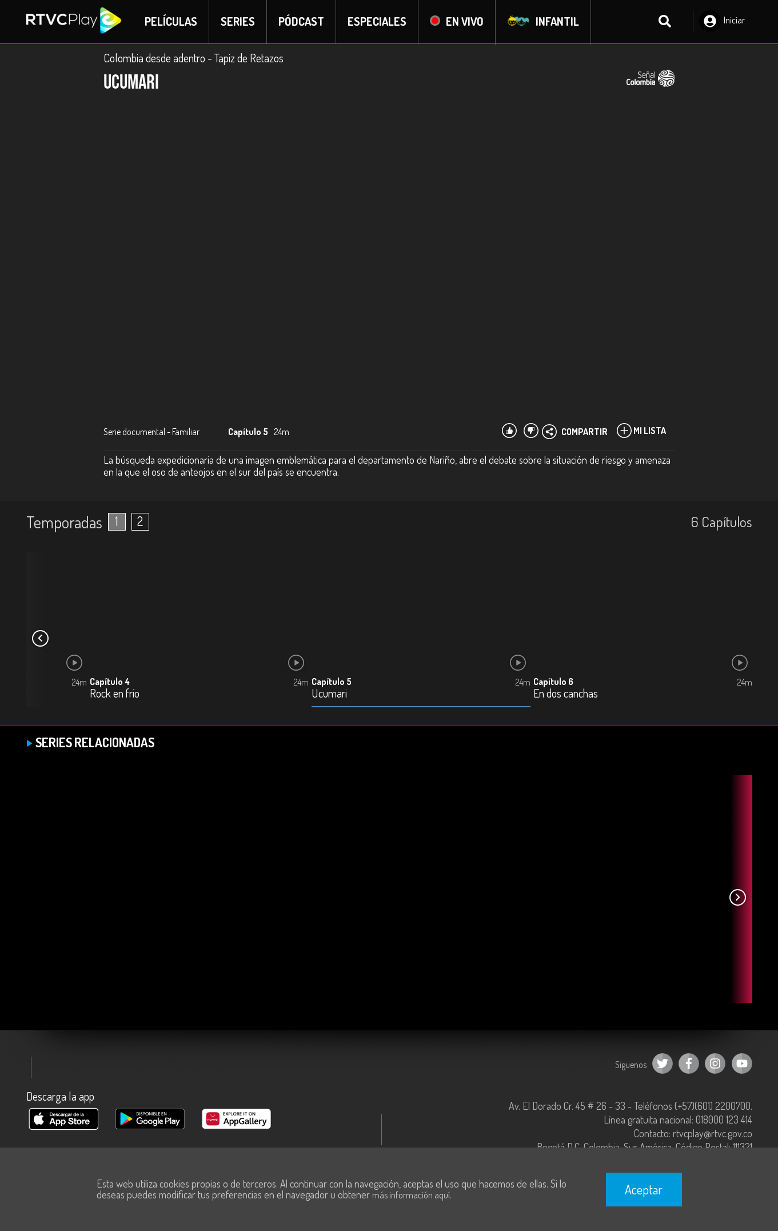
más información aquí (411, 1195)
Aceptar (644, 1189)
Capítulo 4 (110, 682)
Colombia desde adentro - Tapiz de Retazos (193, 58)
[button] (40, 639)
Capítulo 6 (553, 682)
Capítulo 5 (332, 682)
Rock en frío (114, 694)
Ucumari (329, 694)
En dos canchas (565, 694)
